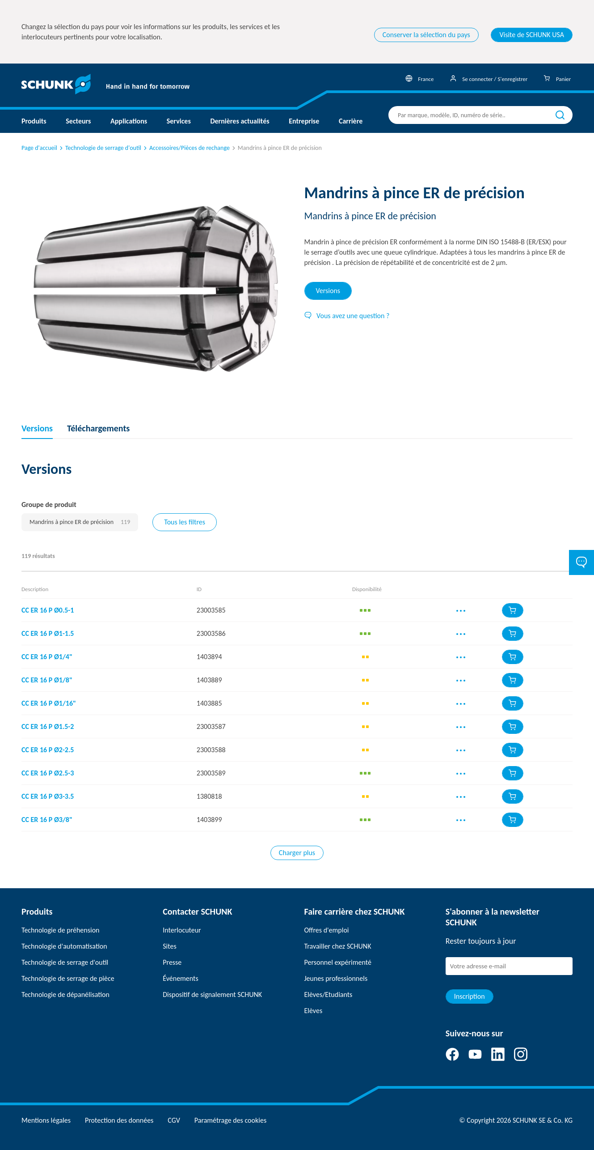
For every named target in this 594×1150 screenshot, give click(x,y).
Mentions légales (46, 1120)
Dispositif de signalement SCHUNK (212, 994)
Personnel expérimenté (337, 962)
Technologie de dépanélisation (65, 994)
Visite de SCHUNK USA (531, 34)
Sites (169, 946)
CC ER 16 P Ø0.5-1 (47, 610)
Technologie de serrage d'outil (99, 148)
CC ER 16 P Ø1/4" (46, 656)
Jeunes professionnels (336, 978)
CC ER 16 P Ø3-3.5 (47, 796)
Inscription (469, 996)
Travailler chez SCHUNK (337, 946)
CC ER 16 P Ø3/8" (46, 819)
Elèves (313, 1010)
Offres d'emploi (326, 930)
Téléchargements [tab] (98, 428)
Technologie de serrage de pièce (67, 978)
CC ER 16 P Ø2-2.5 (47, 749)
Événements (180, 978)
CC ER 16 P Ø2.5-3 (47, 773)
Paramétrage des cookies (230, 1120)
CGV (174, 1120)
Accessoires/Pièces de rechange (186, 148)
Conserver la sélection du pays (426, 34)
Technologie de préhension (60, 930)
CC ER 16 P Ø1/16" (48, 703)
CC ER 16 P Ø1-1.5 (47, 633)
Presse (172, 962)
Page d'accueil (39, 148)
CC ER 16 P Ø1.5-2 (47, 726)
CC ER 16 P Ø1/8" (46, 680)
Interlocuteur (182, 930)
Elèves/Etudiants (328, 994)
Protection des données (119, 1120)
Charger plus (297, 852)
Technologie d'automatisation (64, 946)
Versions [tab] (328, 290)
